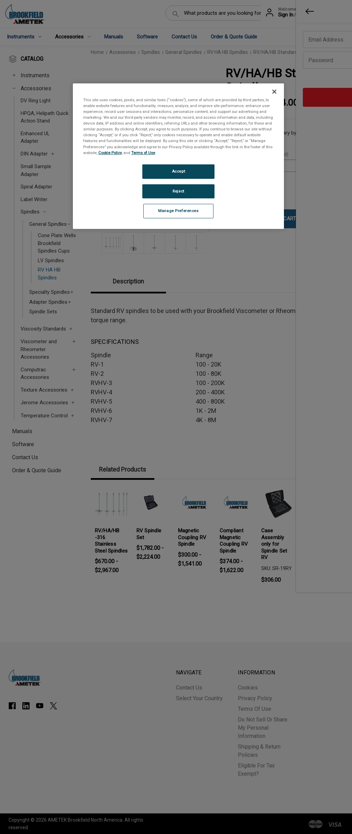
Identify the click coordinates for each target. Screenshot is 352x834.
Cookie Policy (110, 152)
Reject (178, 191)
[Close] (274, 91)
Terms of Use (143, 152)
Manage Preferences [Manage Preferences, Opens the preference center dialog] (178, 210)
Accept (178, 171)
